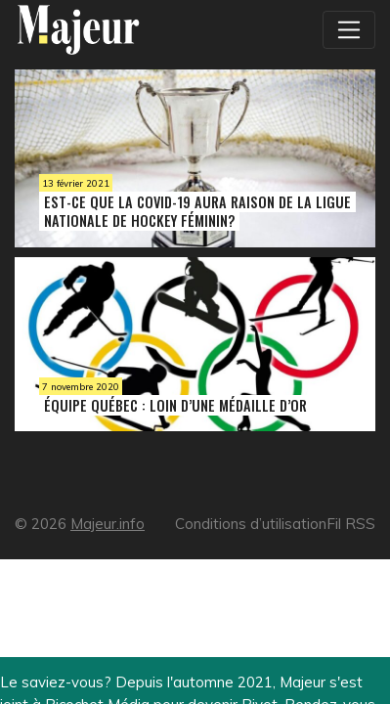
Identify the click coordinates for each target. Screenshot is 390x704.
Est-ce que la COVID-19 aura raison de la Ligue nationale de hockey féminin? (197, 211)
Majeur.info (107, 523)
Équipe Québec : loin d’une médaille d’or (175, 405)
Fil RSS (350, 523)
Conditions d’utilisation (250, 523)
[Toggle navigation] (349, 29)
